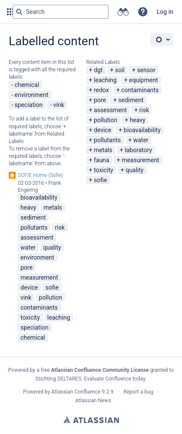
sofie (100, 180)
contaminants (140, 90)
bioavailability (142, 130)
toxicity (103, 170)
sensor (146, 70)
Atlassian (91, 419)
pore (100, 100)
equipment (143, 80)
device (102, 130)
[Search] (19, 11)
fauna (101, 160)
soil (120, 70)
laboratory (138, 150)
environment (31, 94)
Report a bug (138, 392)
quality (134, 170)
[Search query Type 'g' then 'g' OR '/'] (60, 12)
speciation (28, 104)
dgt (98, 70)
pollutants (107, 140)
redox (101, 90)
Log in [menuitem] (165, 11)
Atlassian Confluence (76, 392)
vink (58, 104)
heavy (137, 120)
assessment (110, 110)
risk (144, 110)
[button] (142, 12)
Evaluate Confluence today (114, 379)
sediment (131, 100)
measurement (140, 160)
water (140, 140)
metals (103, 150)
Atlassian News (93, 400)
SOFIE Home (32, 175)
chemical (26, 84)
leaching (105, 80)
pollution (105, 120)
